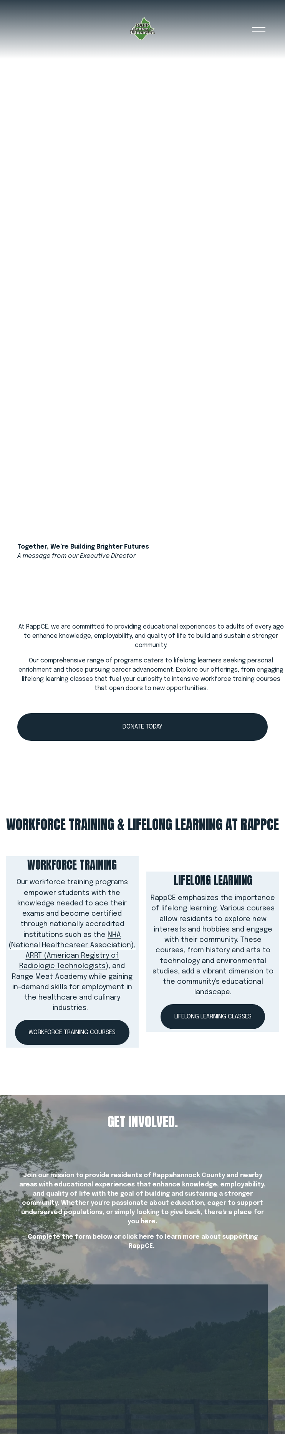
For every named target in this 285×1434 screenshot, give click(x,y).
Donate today (142, 727)
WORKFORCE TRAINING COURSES (72, 1032)
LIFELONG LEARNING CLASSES (213, 1016)
